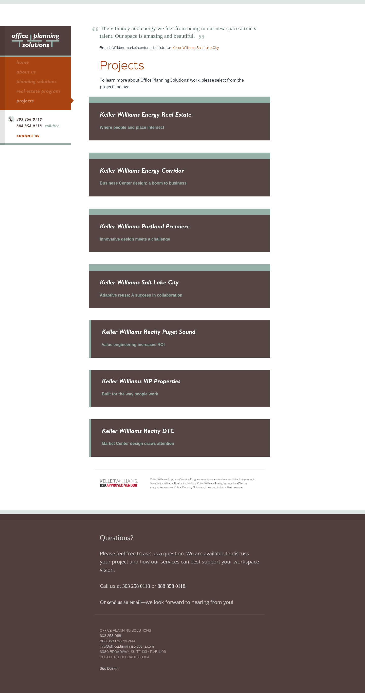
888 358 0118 (29, 125)
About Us (26, 72)
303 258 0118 (29, 119)
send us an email (124, 612)
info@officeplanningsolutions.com (127, 656)
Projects (25, 101)
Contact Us (27, 135)
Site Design (109, 678)
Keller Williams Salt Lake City (196, 47)
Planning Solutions (36, 81)
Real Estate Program (38, 91)
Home (22, 62)
